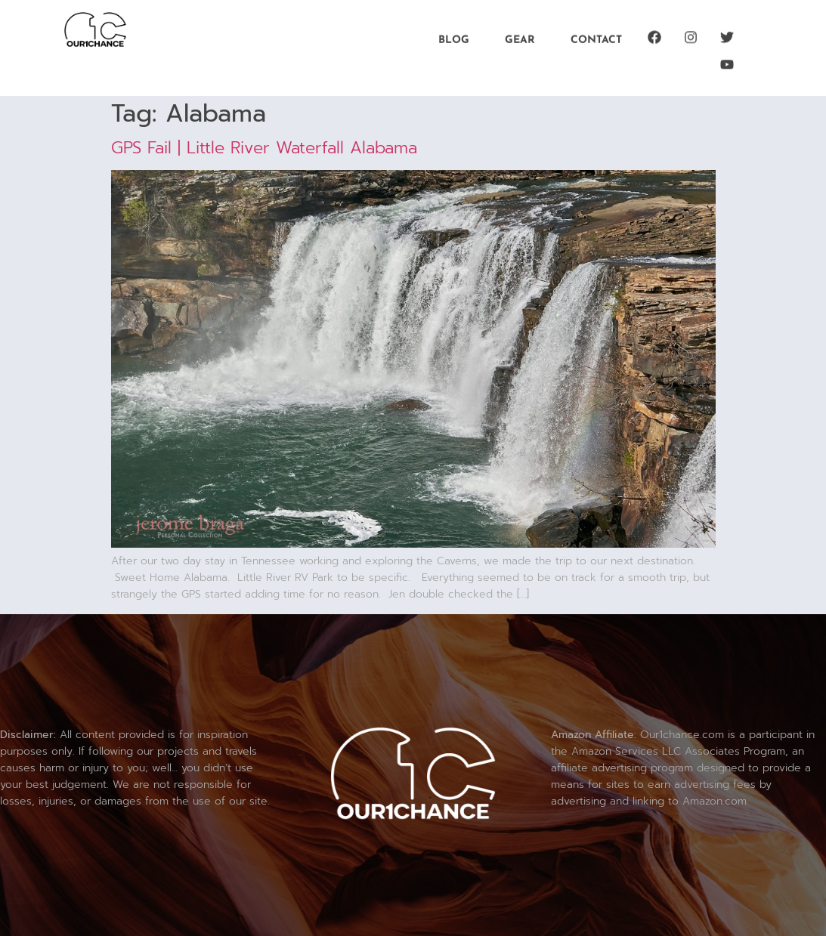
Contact (596, 39)
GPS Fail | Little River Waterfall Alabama (264, 147)
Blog (453, 39)
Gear (520, 39)
